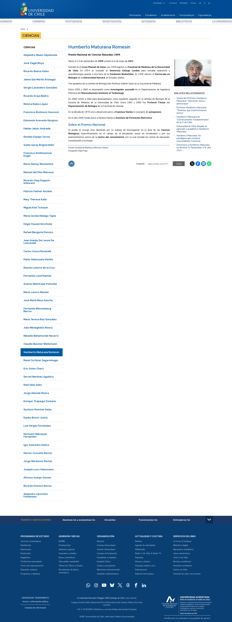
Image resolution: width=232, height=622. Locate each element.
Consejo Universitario (106, 546)
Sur (131, 603)
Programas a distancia (30, 574)
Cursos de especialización (32, 566)
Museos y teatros (142, 562)
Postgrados (80, 22)
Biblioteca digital (180, 546)
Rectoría (100, 542)
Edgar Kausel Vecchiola (38, 224)
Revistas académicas (182, 562)
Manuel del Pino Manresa (39, 173)
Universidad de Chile (95, 614)
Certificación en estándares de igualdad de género (190, 619)
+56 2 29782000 (86, 607)
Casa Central (130, 599)
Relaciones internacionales (108, 570)
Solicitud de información (35, 609)
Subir (71, 164)
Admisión (27, 22)
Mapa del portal (118, 607)
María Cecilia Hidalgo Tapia (40, 216)
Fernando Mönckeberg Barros (37, 310)
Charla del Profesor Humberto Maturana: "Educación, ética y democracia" (192, 101)
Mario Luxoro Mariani (36, 293)
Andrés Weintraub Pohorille (40, 284)
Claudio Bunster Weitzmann (40, 344)
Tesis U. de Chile (180, 558)
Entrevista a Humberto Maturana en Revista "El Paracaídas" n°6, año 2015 (194, 148)
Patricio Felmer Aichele (38, 192)
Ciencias (30, 36)
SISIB (84, 614)
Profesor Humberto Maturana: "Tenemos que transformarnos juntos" (192, 111)
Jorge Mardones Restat (38, 462)
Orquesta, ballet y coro (145, 566)
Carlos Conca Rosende (37, 252)
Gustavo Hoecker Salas (38, 410)
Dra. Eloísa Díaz (104, 603)
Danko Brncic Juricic (36, 418)
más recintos (139, 603)
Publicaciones (141, 570)
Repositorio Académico (183, 550)
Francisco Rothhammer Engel (38, 155)
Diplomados (26, 550)
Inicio (23, 30)
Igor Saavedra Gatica (36, 445)
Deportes (139, 558)
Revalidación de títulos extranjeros (69, 572)
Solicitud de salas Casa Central (186, 574)
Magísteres (25, 558)
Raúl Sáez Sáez (33, 385)
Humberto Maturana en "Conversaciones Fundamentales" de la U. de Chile (193, 120)
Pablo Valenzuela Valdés (38, 260)
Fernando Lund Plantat (37, 276)
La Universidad (200, 22)
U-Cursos (173, 3)
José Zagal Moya (34, 63)
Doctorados (26, 554)
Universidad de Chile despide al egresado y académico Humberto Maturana (193, 130)
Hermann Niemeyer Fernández (35, 436)
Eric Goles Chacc (34, 369)
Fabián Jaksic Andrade (37, 129)
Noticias (138, 542)
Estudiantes (151, 16)
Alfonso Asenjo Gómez (37, 478)
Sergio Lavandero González (40, 88)
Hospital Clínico (104, 562)
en (200, 3)
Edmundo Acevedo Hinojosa (41, 121)
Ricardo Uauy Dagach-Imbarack (37, 182)
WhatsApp (209, 164)
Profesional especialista (31, 562)
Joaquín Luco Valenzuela (39, 470)
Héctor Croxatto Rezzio (38, 453)
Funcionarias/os (186, 16)
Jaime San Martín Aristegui (39, 80)
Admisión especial (67, 550)
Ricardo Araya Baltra (36, 96)
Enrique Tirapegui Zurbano (40, 402)
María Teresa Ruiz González (40, 320)
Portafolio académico (182, 566)
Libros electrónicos (181, 554)
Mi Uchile (183, 3)
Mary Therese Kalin (35, 200)
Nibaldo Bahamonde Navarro (41, 336)
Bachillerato (26, 546)
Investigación (111, 22)
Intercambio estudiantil (69, 562)
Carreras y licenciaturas (31, 542)
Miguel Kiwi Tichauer (36, 208)
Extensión (141, 22)
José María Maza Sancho (38, 301)
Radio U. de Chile (142, 554)
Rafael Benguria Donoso (38, 233)
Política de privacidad (123, 614)
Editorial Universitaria (144, 574)
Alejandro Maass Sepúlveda (40, 55)
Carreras (52, 22)
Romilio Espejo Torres (37, 137)
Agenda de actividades (145, 546)
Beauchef (93, 603)
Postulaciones (65, 546)
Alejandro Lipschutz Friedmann (36, 496)
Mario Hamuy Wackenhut (38, 164)
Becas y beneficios (67, 558)
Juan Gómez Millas (120, 603)
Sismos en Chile (180, 570)
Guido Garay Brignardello (39, 145)
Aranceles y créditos (68, 554)
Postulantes (135, 16)
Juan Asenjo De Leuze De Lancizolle (39, 242)
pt (209, 3)
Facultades (157, 3)
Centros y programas (106, 566)
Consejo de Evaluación (107, 554)
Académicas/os (168, 16)
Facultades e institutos (106, 558)
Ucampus (187, 542)
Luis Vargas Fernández (37, 426)
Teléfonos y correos (102, 607)
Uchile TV (157, 554)
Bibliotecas (169, 22)
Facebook (198, 164)
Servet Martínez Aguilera (39, 377)
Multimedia (140, 550)
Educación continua (29, 570)
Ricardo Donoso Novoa (37, 486)
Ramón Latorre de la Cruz (39, 268)
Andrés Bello (82, 603)
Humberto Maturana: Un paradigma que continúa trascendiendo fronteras (189, 139)
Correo (193, 3)
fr (204, 3)
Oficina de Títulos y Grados (71, 566)
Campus (72, 603)
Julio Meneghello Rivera (38, 328)
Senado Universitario (106, 550)
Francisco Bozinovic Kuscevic (41, 113)
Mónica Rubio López (36, 104)
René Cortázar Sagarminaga (41, 361)
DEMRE (62, 542)
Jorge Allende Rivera (36, 393)
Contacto (130, 607)
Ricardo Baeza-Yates (36, 72)
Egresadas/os (205, 16)
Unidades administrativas (108, 574)
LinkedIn (203, 164)
